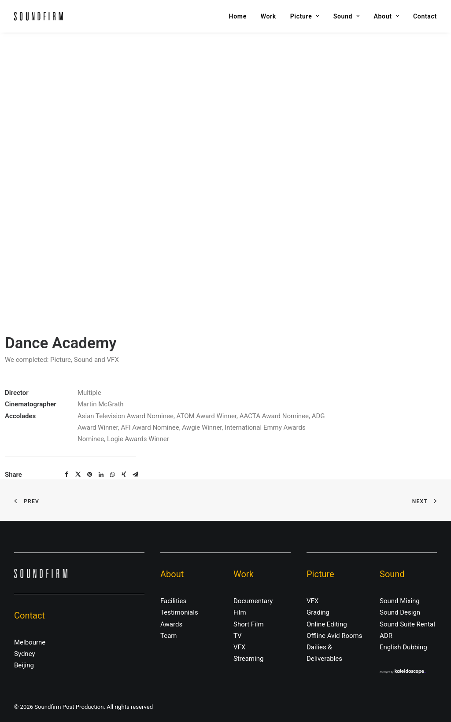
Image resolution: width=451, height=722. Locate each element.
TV (237, 636)
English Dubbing (403, 647)
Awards (171, 624)
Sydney (24, 654)
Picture (304, 16)
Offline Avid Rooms (334, 636)
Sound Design (400, 612)
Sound (346, 16)
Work (268, 16)
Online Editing (327, 624)
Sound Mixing (400, 601)
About (386, 16)
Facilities (173, 601)
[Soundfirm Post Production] (38, 16)
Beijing (24, 665)
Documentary (253, 601)
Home (238, 16)
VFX (239, 647)
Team (168, 636)
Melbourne (29, 642)
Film (239, 612)
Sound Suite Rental (407, 624)
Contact (425, 16)
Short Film (248, 624)
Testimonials (179, 612)
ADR (386, 636)
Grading (318, 612)
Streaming (248, 659)
